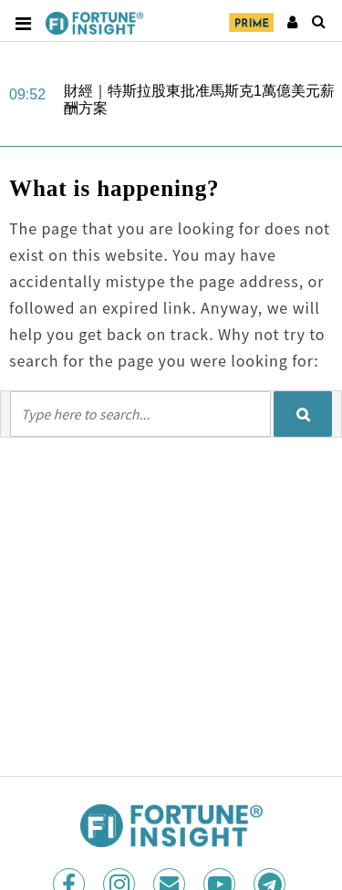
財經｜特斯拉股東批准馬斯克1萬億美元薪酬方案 (199, 99)
